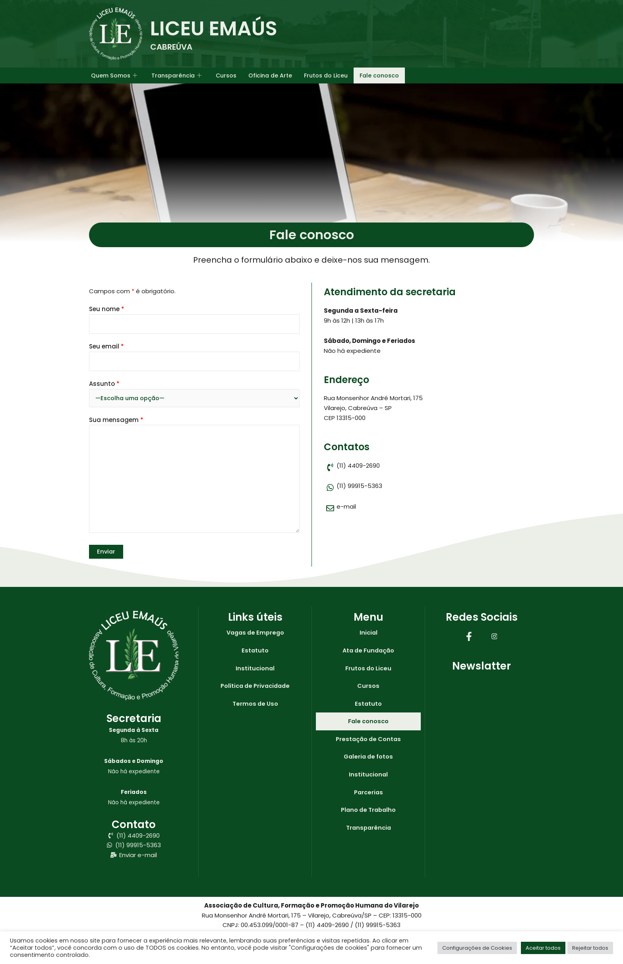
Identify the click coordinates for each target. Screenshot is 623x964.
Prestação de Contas (368, 740)
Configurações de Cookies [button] (477, 948)
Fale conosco (392, 75)
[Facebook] (469, 636)
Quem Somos (115, 76)
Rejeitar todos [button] (590, 948)
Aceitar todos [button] (543, 948)
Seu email (194, 356)
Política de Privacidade (255, 687)
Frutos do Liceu (336, 75)
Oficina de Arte (278, 75)
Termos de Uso (255, 705)
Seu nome (194, 319)
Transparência (180, 76)
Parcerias (368, 794)
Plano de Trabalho (368, 812)
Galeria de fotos (368, 758)
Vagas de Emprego (255, 633)
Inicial (368, 633)
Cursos (232, 75)
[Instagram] (494, 636)
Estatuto (255, 651)
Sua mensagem (194, 476)
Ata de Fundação (368, 651)
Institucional (255, 669)
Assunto (194, 393)
